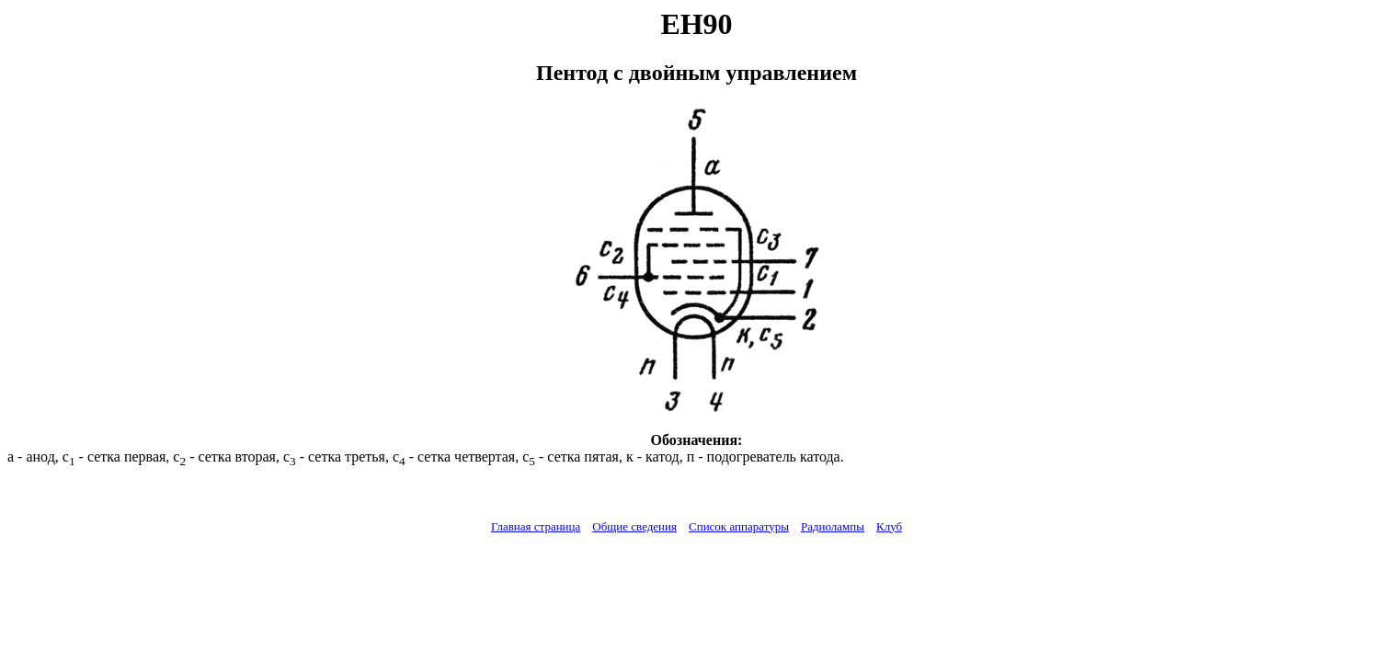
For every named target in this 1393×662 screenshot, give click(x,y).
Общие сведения (634, 526)
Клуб (889, 526)
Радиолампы (832, 526)
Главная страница (535, 526)
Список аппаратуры (739, 526)
